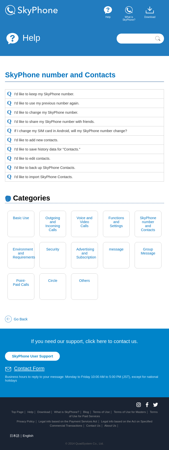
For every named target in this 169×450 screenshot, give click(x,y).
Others (84, 281)
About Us (110, 425)
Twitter (155, 404)
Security (52, 249)
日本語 (14, 436)
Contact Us (93, 425)
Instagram (138, 404)
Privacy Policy (26, 421)
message (116, 249)
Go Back (20, 319)
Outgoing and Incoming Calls (52, 224)
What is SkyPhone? (66, 411)
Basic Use (21, 218)
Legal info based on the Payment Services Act (68, 421)
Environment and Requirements (23, 253)
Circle (52, 281)
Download (43, 411)
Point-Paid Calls (21, 283)
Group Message (148, 251)
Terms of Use (101, 411)
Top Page (17, 411)
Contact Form (29, 368)
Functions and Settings (116, 222)
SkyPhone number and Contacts (148, 224)
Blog (86, 411)
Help (22, 38)
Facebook (147, 404)
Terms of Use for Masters (130, 411)
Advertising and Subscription (86, 253)
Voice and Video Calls (84, 222)
